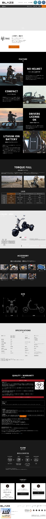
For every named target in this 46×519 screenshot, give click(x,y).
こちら (20, 433)
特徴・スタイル (29, 6)
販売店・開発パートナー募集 (41, 506)
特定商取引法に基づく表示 (35, 515)
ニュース (25, 2)
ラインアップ (20, 506)
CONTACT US (23, 493)
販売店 (40, 6)
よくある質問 (30, 2)
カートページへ (14, 46)
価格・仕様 (35, 6)
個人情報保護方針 (43, 515)
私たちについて (28, 506)
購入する (43, 6)
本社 (38, 492)
